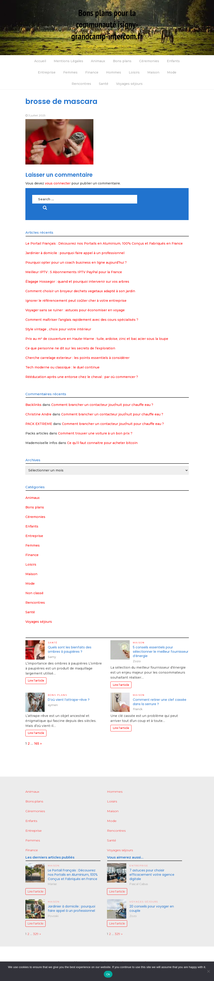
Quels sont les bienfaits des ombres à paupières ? (69, 649)
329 (36, 934)
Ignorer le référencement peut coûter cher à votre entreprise (75, 301)
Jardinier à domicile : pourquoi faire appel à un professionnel (74, 253)
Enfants (173, 61)
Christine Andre (38, 414)
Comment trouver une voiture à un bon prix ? (95, 433)
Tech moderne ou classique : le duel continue (62, 367)
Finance (91, 72)
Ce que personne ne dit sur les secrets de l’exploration (70, 348)
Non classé (34, 593)
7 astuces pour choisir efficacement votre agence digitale (151, 874)
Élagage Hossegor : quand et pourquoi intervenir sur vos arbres (77, 282)
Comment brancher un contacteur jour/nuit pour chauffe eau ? (102, 405)
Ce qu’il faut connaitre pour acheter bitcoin (102, 443)
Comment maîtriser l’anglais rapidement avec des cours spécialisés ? (81, 320)
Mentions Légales (68, 61)
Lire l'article (36, 680)
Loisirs (134, 72)
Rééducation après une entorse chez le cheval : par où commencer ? (81, 377)
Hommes (113, 72)
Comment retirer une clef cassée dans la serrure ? (159, 701)
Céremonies (149, 61)
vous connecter (58, 183)
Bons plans (122, 61)
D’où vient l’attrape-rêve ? (69, 699)
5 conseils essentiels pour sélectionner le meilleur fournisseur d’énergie (160, 651)
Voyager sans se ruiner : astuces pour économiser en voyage (75, 310)
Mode (171, 72)
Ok (108, 974)
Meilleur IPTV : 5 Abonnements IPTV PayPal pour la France (73, 272)
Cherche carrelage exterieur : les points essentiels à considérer (77, 358)
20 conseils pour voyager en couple (151, 908)
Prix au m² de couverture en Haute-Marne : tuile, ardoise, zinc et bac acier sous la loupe (96, 339)
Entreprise (47, 72)
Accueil (40, 61)
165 (36, 743)
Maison (153, 72)
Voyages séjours (129, 84)
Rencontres (81, 84)
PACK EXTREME (38, 424)
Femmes (70, 72)
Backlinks (33, 405)
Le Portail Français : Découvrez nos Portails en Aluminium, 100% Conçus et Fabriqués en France (104, 243)
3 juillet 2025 (36, 115)
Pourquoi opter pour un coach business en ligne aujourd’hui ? (76, 262)
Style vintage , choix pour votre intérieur (58, 329)
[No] (208, 971)
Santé (103, 84)
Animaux (98, 61)
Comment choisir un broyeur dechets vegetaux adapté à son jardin (80, 291)
